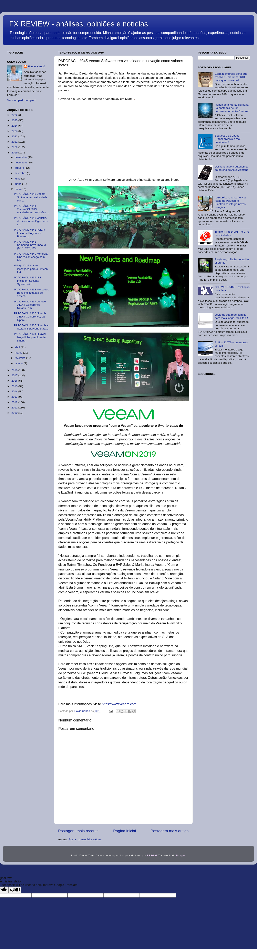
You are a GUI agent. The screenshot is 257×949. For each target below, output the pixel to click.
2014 (14, 391)
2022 (14, 136)
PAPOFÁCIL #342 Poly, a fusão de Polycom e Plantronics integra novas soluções (230, 202)
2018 (14, 370)
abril (18, 347)
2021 (14, 141)
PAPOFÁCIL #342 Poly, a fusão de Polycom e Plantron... (29, 233)
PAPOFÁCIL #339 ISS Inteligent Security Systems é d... (27, 281)
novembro (21, 162)
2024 (14, 125)
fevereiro (20, 357)
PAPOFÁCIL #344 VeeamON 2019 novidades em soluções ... (31, 209)
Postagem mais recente (78, 831)
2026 (14, 114)
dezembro (21, 157)
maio (18, 189)
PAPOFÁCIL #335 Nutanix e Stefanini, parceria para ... (31, 327)
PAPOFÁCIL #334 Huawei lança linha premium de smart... (30, 337)
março (19, 352)
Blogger (180, 855)
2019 (14, 152)
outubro (20, 167)
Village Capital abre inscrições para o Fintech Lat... (31, 269)
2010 (14, 412)
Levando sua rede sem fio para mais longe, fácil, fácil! (231, 316)
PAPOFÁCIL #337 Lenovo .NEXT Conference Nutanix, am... (30, 305)
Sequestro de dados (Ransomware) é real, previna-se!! (228, 139)
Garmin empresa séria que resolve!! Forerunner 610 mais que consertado (231, 77)
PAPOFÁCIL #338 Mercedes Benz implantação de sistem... (31, 293)
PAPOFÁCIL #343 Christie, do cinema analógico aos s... (31, 221)
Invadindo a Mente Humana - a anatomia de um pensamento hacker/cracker (232, 108)
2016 (14, 380)
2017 (14, 375)
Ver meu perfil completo (21, 100)
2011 (14, 407)
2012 (14, 402)
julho (18, 178)
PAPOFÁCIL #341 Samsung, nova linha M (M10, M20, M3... (30, 245)
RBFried (152, 855)
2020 (14, 147)
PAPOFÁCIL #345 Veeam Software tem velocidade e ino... (30, 197)
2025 (14, 120)
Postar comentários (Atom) (85, 839)
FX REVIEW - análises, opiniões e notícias (78, 24)
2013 (14, 396)
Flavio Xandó (36, 66)
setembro (21, 173)
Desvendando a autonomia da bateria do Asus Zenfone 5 (231, 170)
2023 (14, 130)
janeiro (19, 363)
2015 (14, 386)
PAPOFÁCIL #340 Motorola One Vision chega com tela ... (31, 257)
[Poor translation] (14, 890)
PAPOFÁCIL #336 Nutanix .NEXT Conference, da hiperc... (30, 316)
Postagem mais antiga (170, 831)
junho (18, 183)
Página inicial (124, 831)
